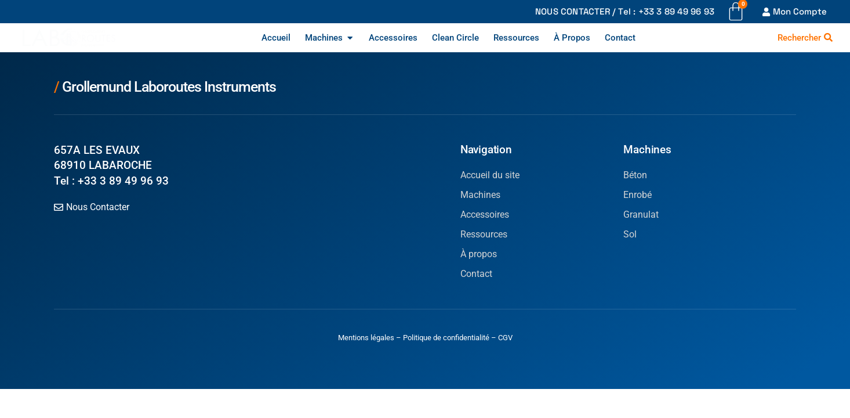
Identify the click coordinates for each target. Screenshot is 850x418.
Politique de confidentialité (446, 337)
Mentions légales (366, 337)
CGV (505, 337)
